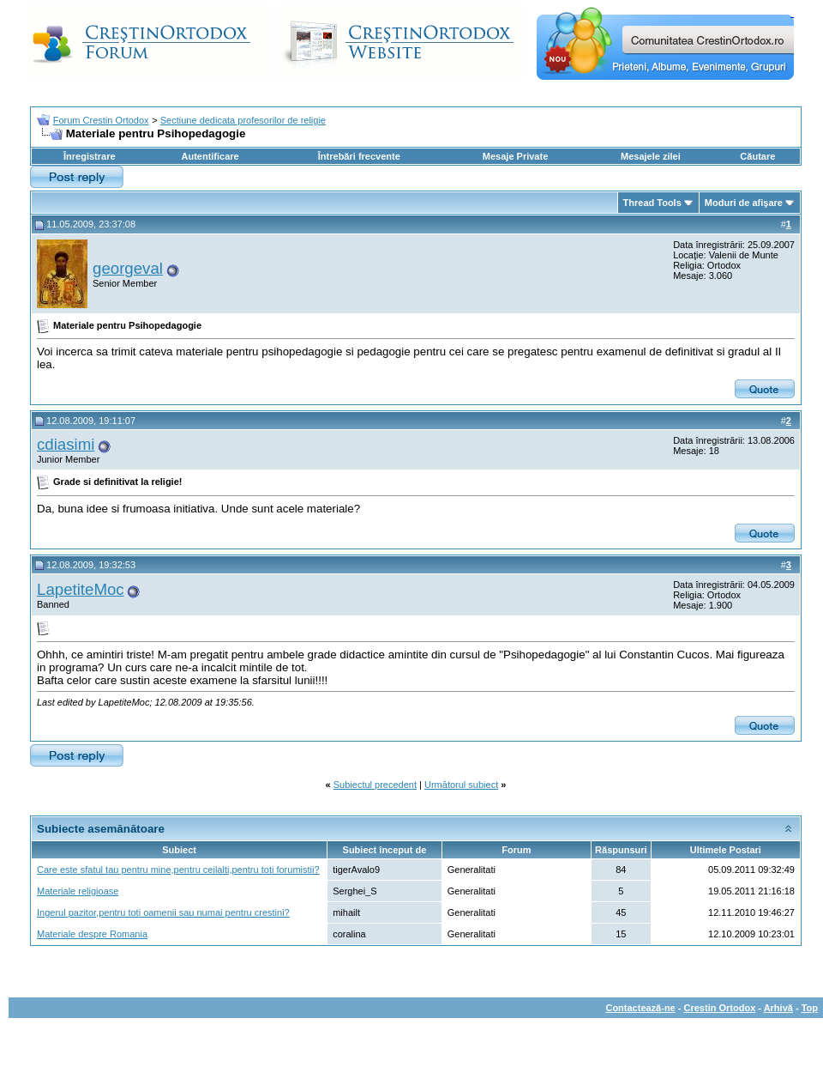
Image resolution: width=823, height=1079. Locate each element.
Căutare (757, 156)
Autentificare (209, 156)
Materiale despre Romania (92, 934)
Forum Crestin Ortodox (101, 120)
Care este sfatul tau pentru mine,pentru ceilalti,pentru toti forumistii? (178, 869)
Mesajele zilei (651, 156)
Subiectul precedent (375, 784)
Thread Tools (652, 202)
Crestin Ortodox (720, 1008)
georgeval (128, 268)
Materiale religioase (77, 891)
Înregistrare (89, 156)
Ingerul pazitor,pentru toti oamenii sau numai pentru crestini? (163, 912)
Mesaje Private (515, 156)
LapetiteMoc (80, 589)
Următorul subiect (461, 784)
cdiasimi (65, 444)
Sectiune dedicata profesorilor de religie (243, 120)
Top (810, 1008)
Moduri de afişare (744, 202)
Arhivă (778, 1008)
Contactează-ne (640, 1008)
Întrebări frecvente (359, 156)
